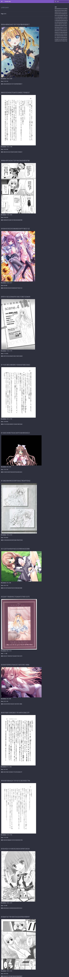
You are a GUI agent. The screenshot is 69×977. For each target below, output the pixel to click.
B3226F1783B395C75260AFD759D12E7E (61, 23)
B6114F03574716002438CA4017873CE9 (61, 37)
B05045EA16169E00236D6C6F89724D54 (61, 30)
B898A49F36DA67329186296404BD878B (61, 12)
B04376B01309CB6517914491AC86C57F (61, 27)
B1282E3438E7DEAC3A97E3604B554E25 (61, 18)
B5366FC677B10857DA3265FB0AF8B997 (61, 32)
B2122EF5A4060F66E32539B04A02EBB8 (61, 22)
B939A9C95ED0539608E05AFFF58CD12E (61, 13)
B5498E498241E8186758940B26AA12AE (61, 34)
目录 (56, 6)
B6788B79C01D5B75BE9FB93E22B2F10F (61, 39)
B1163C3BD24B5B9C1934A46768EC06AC (61, 17)
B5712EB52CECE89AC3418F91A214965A (61, 35)
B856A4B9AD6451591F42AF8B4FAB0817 (61, 8)
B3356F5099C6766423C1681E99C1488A (61, 25)
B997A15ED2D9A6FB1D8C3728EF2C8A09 (61, 15)
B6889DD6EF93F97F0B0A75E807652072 (61, 40)
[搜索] (61, 1)
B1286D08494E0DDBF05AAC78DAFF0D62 (61, 20)
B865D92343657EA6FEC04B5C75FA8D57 (61, 10)
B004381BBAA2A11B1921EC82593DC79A (61, 29)
